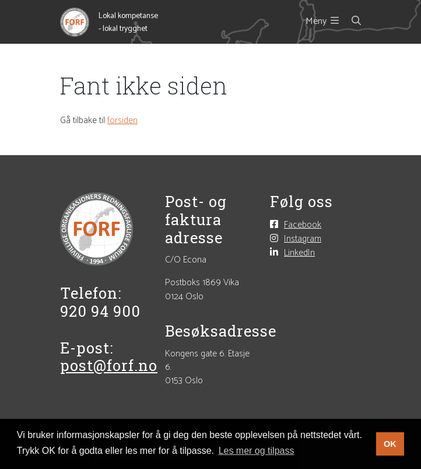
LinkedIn (299, 253)
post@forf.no (108, 365)
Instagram (302, 239)
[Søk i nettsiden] (350, 21)
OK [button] (390, 444)
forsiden (122, 120)
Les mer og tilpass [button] (256, 451)
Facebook (302, 225)
